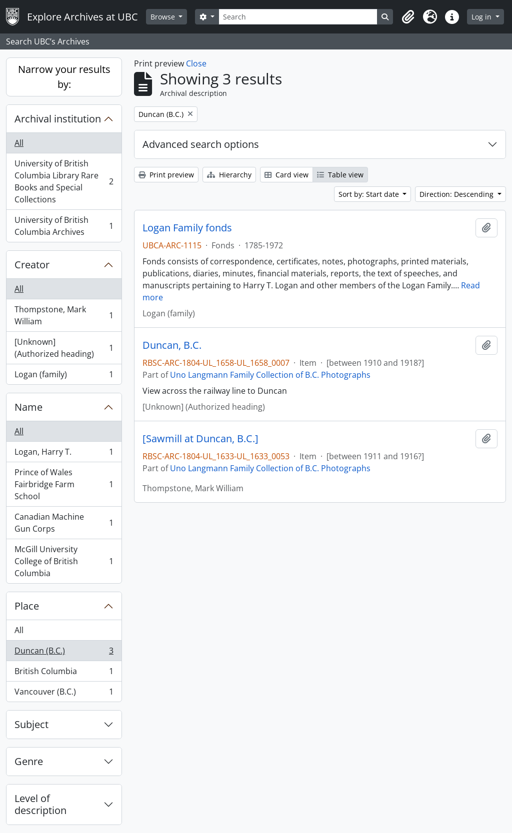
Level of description (40, 804)
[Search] (298, 16)
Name (28, 407)
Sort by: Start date (369, 194)
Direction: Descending (458, 194)
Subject (31, 724)
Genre (28, 761)
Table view (340, 174)
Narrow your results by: (64, 76)
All (19, 142)
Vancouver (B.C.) (64, 694)
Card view (286, 174)
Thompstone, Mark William (64, 315)
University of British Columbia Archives (64, 225)
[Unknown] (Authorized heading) (64, 347)
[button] (408, 17)
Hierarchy (229, 174)
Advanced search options (200, 144)
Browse (163, 16)
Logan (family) (64, 376)
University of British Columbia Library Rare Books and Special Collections (64, 181)
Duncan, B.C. (172, 345)
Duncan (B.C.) (64, 653)
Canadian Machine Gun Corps (64, 522)
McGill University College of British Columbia (64, 561)
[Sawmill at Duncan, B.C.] (200, 439)
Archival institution (57, 118)
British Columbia (64, 673)
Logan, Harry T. (64, 454)
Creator (32, 264)
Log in (483, 16)
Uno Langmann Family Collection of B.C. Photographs (270, 374)
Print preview (166, 174)
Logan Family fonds (187, 228)
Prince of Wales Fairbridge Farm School (64, 484)
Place (26, 606)
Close (196, 63)
